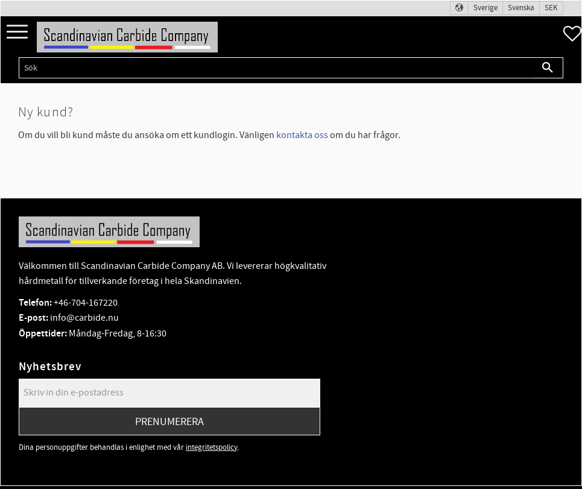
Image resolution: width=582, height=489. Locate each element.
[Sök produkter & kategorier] (276, 67)
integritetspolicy (212, 447)
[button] (17, 32)
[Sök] (548, 67)
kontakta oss (302, 135)
